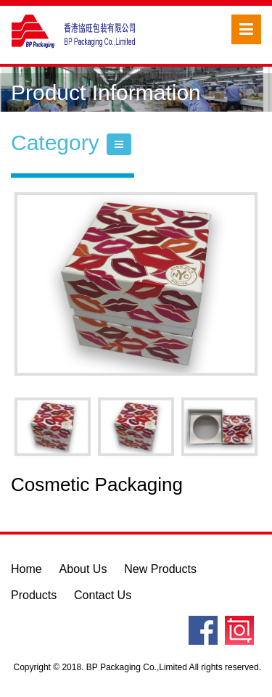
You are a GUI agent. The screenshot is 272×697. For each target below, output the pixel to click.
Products (34, 595)
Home (26, 569)
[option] (136, 284)
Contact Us (102, 595)
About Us (83, 569)
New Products (160, 569)
